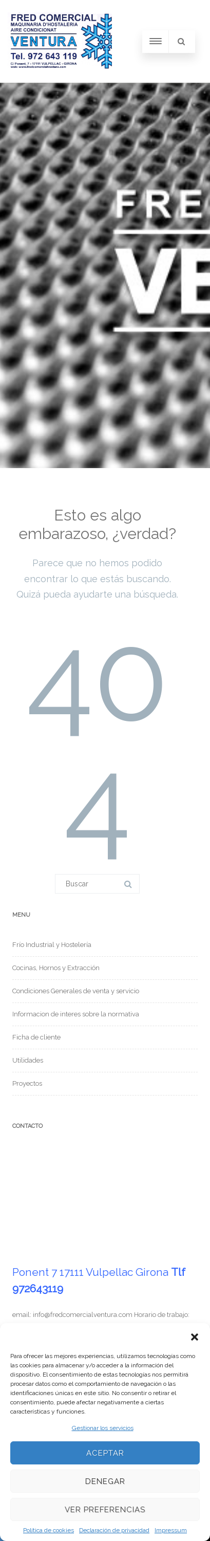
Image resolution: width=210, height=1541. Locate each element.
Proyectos (27, 1083)
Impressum (171, 1530)
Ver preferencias (105, 1509)
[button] (194, 1336)
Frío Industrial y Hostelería (51, 945)
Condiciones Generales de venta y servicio (75, 991)
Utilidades (27, 1060)
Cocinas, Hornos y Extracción (56, 968)
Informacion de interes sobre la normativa (75, 1014)
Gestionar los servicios (102, 1428)
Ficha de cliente (36, 1037)
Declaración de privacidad (114, 1530)
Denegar (105, 1481)
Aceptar (105, 1453)
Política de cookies (48, 1530)
